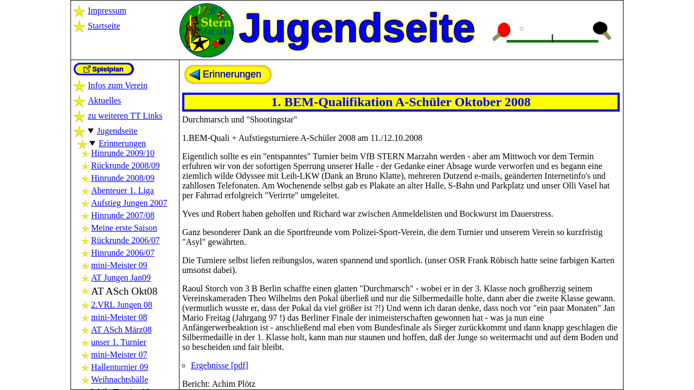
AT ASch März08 (121, 329)
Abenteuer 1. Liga (122, 190)
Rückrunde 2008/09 (125, 165)
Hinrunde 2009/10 (123, 153)
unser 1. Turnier (118, 342)
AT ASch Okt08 (124, 291)
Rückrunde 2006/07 (125, 240)
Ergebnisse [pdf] (219, 365)
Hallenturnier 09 (119, 367)
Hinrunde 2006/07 (123, 252)
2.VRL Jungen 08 (121, 304)
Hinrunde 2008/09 (123, 178)
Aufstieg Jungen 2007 (129, 202)
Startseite (104, 25)
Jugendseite (117, 130)
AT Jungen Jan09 (121, 277)
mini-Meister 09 (119, 265)
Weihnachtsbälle (119, 379)
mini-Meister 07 (119, 354)
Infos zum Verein (117, 85)
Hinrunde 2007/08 (123, 215)
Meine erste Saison (124, 227)
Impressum (107, 10)
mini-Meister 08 (119, 317)
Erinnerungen (122, 143)
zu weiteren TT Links (125, 115)
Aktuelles (104, 100)
